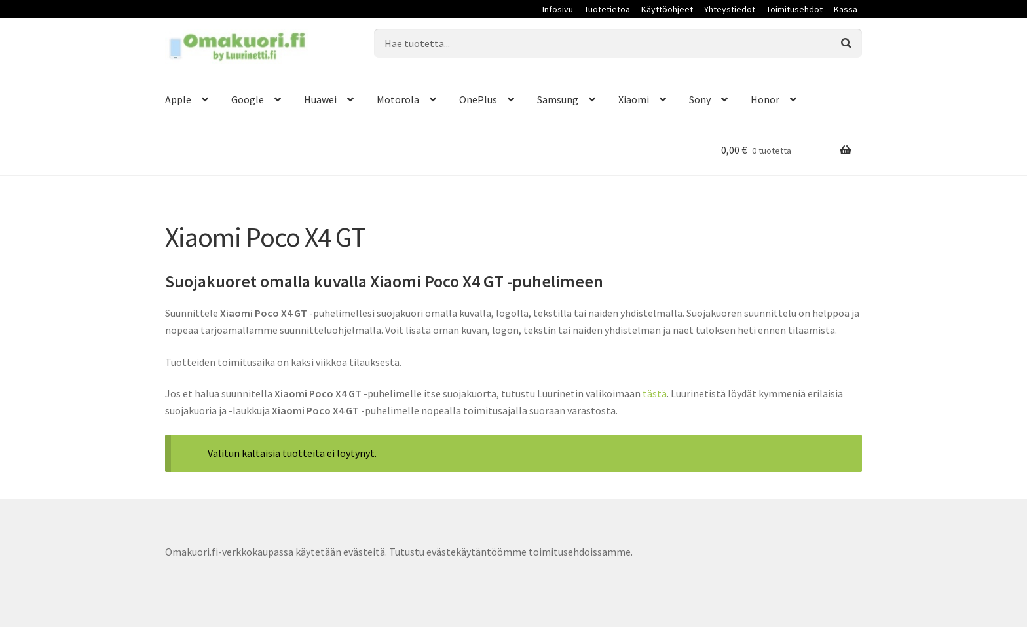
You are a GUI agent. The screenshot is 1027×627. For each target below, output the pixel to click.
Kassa (845, 9)
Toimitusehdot (794, 9)
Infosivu (557, 9)
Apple (178, 99)
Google (247, 99)
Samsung (557, 99)
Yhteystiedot (729, 9)
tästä (655, 393)
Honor (765, 99)
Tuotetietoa (607, 9)
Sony (700, 99)
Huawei (320, 99)
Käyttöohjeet (667, 9)
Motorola (398, 99)
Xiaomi (633, 99)
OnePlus (478, 99)
